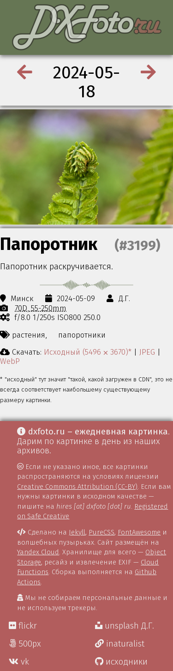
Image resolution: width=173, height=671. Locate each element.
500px (25, 644)
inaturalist (119, 644)
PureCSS (101, 532)
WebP (10, 361)
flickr (23, 626)
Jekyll (77, 532)
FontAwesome (139, 532)
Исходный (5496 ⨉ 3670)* (87, 351)
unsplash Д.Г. (124, 626)
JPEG (147, 351)
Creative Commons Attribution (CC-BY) (77, 486)
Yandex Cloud (38, 552)
